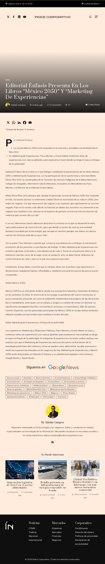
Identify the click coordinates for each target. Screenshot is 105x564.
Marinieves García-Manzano (63, 389)
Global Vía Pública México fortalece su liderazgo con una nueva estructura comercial (85, 485)
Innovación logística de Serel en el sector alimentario (20, 485)
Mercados (57, 532)
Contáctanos (81, 528)
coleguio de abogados (34, 382)
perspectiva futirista (16, 397)
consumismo (54, 382)
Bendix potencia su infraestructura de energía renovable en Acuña (52, 486)
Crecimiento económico (75, 382)
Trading (32, 532)
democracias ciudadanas (18, 385)
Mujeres (55, 393)
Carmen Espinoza (63, 378)
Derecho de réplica (84, 532)
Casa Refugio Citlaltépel (86, 378)
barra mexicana (43, 378)
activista (28, 378)
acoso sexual (13, 378)
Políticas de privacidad (86, 536)
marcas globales (15, 389)
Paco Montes (69, 393)
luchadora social (76, 385)
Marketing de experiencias (19, 393)
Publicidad (34, 397)
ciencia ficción (14, 382)
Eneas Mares (58, 385)
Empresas (57, 528)
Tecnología (48, 397)
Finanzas (56, 536)
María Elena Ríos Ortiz (36, 389)
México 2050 (41, 393)
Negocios (56, 540)
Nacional (33, 536)
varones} (62, 397)
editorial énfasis (41, 385)
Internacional (35, 540)
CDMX (32, 528)
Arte (7, 80)
